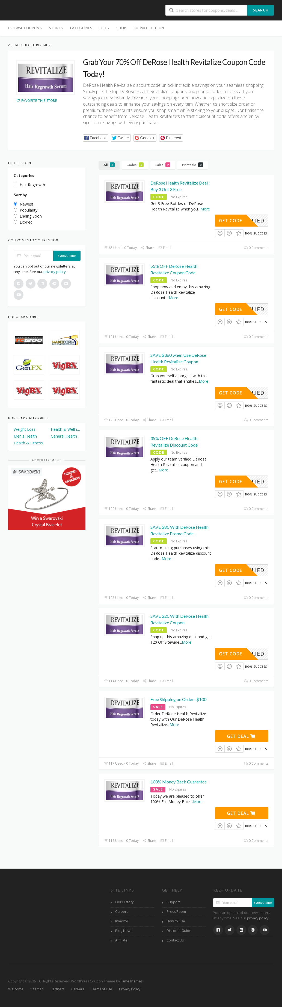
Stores (56, 27)
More (205, 209)
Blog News (123, 930)
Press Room (176, 911)
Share (147, 247)
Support (173, 902)
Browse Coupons (25, 27)
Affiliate (121, 940)
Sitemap (37, 989)
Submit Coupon (148, 27)
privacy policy (54, 271)
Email (164, 247)
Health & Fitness (28, 442)
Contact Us (175, 940)
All (109, 164)
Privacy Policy (129, 989)
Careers (121, 911)
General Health (64, 436)
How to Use (176, 921)
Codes (135, 164)
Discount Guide (179, 930)
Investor (121, 921)
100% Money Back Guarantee (178, 781)
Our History (124, 902)
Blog (104, 27)
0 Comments (256, 247)
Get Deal (241, 736)
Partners (57, 989)
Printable (192, 164)
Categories (81, 27)
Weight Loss (24, 429)
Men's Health (25, 436)
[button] (95, 138)
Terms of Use (101, 989)
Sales (162, 164)
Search (261, 10)
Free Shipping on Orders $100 (178, 699)
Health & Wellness (65, 429)
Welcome (15, 989)
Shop (121, 27)
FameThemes (132, 981)
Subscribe (67, 255)
